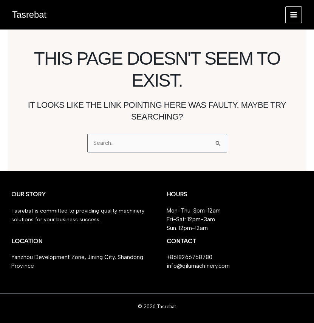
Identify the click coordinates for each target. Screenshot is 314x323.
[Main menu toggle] (293, 14)
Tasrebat (29, 15)
